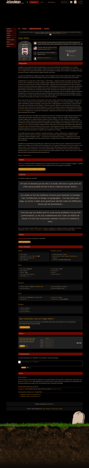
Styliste (65, 254)
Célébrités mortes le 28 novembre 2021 (30, 394)
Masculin (26, 259)
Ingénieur (55, 258)
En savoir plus (63, 33)
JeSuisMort (13, 2)
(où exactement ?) (46, 57)
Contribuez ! (72, 55)
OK (50, 34)
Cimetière (33, 2)
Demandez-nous (25, 327)
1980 (54, 47)
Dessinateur (73, 256)
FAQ (44, 408)
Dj (76, 256)
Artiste (62, 256)
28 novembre (44, 49)
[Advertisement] (44, 16)
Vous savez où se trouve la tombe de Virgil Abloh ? (32, 169)
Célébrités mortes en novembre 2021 (29, 396)
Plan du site (54, 408)
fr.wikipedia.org (26, 155)
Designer (67, 256)
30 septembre (49, 47)
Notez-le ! (24, 58)
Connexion (80, 3)
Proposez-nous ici (57, 389)
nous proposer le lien (27, 381)
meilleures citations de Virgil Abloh (33, 230)
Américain (40, 47)
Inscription (80, 1)
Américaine (35, 256)
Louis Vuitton (23, 110)
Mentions (48, 408)
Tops (42, 2)
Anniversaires (51, 2)
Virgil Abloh (46, 28)
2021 (49, 49)
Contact (60, 408)
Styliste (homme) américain (35, 28)
